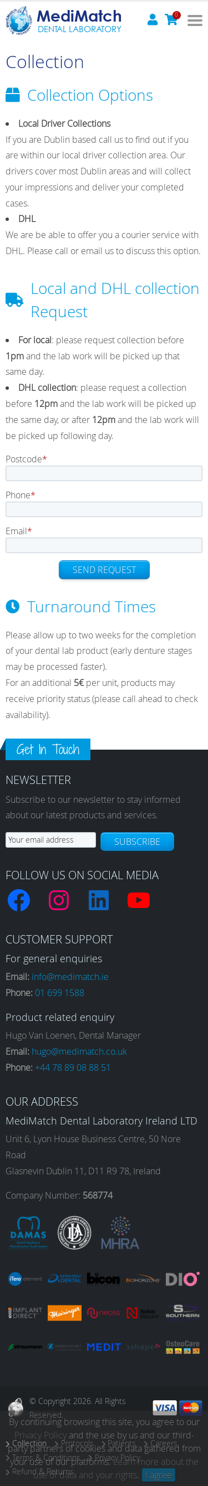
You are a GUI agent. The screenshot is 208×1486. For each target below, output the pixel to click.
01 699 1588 (59, 993)
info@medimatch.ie (70, 977)
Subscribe (137, 841)
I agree (158, 1475)
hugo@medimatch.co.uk (79, 1051)
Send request (104, 570)
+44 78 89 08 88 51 (73, 1067)
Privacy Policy (40, 1435)
